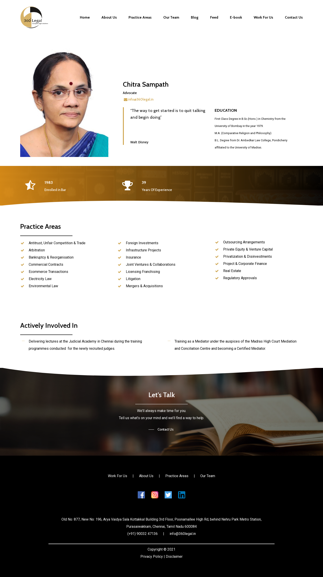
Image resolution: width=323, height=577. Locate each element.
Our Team (171, 17)
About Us (109, 17)
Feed (214, 17)
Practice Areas (140, 17)
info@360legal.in (138, 99)
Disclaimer (174, 556)
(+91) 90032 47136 (142, 534)
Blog (195, 17)
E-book (236, 17)
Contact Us (294, 17)
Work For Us (263, 17)
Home (85, 17)
